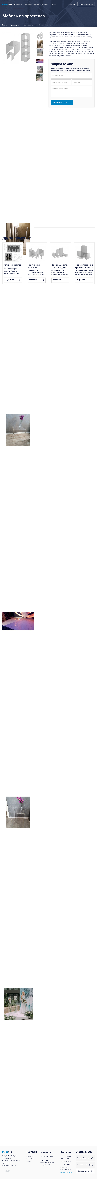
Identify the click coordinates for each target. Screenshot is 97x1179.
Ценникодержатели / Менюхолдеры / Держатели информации (60, 266)
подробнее (9, 280)
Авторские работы (12, 265)
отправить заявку (60, 102)
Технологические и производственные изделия (84, 266)
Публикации (28, 4)
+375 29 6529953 (68, 4)
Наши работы (44, 4)
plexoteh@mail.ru (66, 1172)
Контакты (53, 4)
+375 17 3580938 (65, 1161)
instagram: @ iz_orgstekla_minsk (65, 1168)
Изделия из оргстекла (29, 25)
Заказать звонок (84, 4)
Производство (18, 4)
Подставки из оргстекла (34, 266)
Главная (4, 25)
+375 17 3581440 (65, 1164)
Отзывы (36, 4)
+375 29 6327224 (65, 1158)
